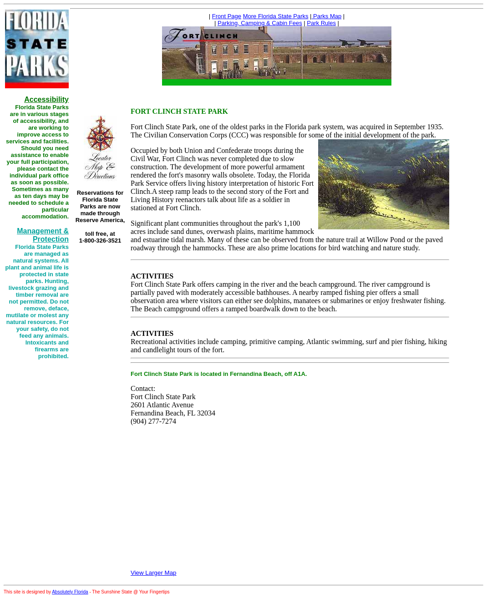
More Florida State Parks (276, 16)
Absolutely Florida (70, 591)
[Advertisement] (100, 307)
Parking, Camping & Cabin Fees (260, 23)
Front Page (226, 16)
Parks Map (326, 16)
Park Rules (321, 23)
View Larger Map (154, 572)
